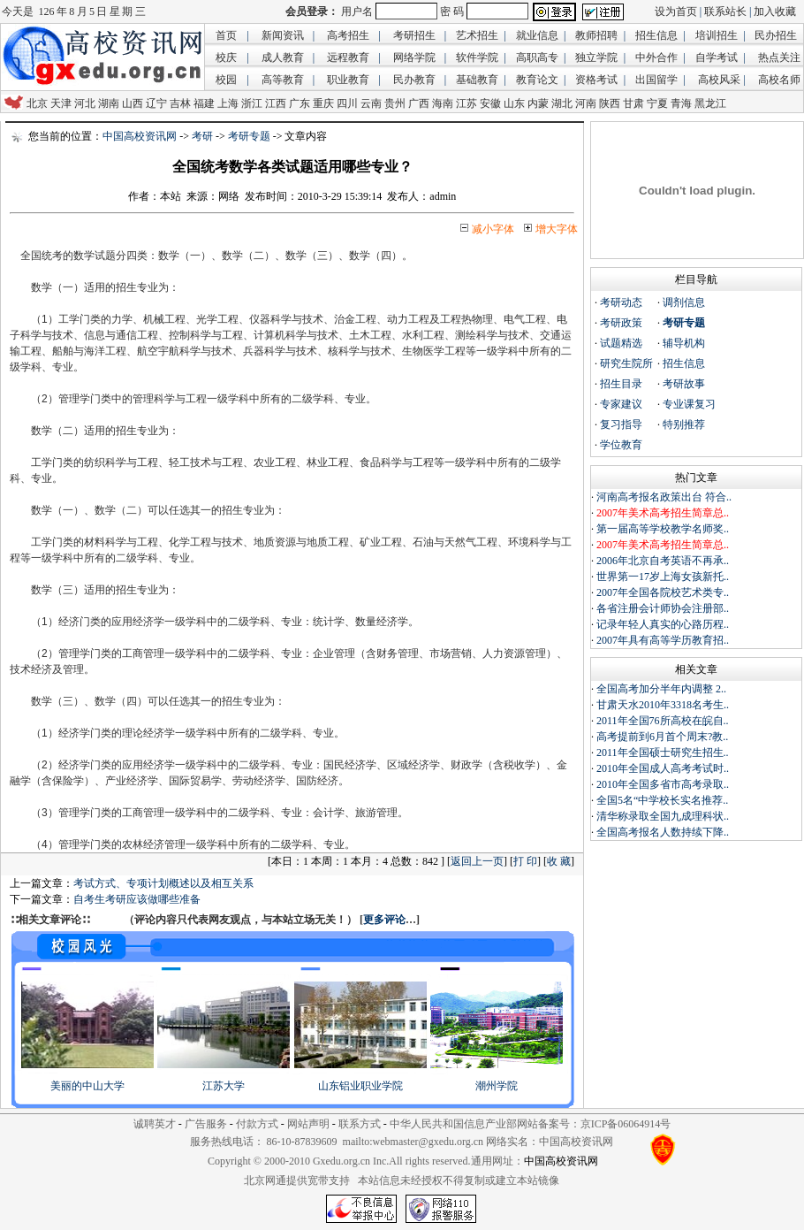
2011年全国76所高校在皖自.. (662, 720)
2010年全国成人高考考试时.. (662, 768)
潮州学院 (496, 1086)
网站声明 (308, 1124)
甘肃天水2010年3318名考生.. (662, 705)
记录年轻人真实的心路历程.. (662, 624)
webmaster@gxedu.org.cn (428, 1141)
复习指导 (621, 424)
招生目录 (621, 384)
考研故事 (684, 384)
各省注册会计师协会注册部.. (662, 608)
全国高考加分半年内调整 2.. (661, 689)
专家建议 (621, 404)
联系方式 (359, 1124)
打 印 (525, 861)
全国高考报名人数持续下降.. (662, 832)
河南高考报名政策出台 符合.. (664, 497)
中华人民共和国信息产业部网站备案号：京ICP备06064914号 (530, 1124)
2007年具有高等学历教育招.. (662, 640)
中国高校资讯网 (139, 136)
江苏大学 (223, 1086)
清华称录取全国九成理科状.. (662, 816)
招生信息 (684, 363)
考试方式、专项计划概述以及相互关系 (163, 883)
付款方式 (257, 1124)
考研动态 (621, 302)
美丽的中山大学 (87, 1086)
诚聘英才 (154, 1124)
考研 (202, 136)
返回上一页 (477, 861)
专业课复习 (689, 404)
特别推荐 (684, 424)
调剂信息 (684, 302)
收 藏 (559, 861)
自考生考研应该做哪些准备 (137, 899)
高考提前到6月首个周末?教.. (662, 736)
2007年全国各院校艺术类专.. (662, 592)
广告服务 (206, 1124)
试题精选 (621, 343)
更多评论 (384, 919)
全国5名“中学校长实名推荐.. (662, 800)
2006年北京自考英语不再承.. (662, 560)
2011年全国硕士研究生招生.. (662, 752)
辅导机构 (684, 343)
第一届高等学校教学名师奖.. (662, 529)
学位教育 (621, 445)
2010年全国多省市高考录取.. (662, 784)
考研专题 (249, 136)
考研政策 (621, 323)
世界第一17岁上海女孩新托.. (662, 576)
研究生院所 (626, 363)
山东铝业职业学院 (360, 1086)
